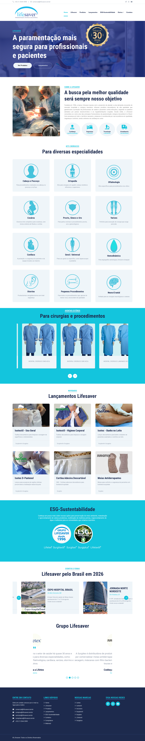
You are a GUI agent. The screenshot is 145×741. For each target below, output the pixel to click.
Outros (120, 12)
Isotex (78, 703)
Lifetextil (78, 717)
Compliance (48, 720)
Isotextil (78, 706)
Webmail (47, 723)
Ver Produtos (22, 65)
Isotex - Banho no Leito (110, 430)
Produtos (83, 12)
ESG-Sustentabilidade (107, 12)
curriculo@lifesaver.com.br (23, 715)
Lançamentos (92, 12)
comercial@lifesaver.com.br (40, 2)
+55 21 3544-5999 (20, 2)
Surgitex (78, 714)
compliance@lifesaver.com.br (23, 718)
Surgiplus (78, 720)
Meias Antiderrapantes (109, 478)
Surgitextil (79, 712)
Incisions (78, 709)
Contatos (129, 12)
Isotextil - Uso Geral (25, 430)
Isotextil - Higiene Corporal (70, 430)
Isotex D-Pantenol (24, 478)
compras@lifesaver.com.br (23, 712)
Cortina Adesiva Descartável (71, 478)
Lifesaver (74, 12)
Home (66, 12)
